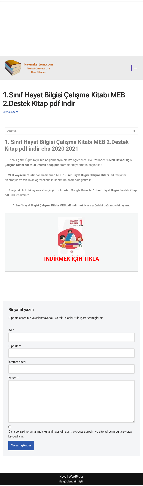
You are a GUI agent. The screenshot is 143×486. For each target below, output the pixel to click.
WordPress (76, 477)
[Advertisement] (71, 28)
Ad (11, 330)
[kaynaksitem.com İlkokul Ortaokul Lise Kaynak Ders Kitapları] (30, 68)
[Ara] (67, 131)
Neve (62, 477)
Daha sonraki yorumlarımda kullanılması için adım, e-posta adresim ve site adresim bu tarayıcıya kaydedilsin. (70, 435)
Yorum (13, 378)
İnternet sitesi (17, 362)
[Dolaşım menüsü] (135, 68)
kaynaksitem (10, 112)
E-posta (14, 346)
